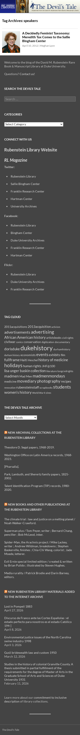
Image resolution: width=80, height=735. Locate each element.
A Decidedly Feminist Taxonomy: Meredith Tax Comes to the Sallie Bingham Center (46, 37)
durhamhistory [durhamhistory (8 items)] (61, 349)
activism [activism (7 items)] (55, 326)
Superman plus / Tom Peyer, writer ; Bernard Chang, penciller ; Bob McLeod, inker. (38, 532)
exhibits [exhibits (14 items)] (54, 355)
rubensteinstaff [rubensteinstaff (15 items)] (27, 387)
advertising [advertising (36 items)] (42, 332)
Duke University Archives (27, 240)
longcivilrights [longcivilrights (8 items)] (65, 371)
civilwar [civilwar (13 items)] (9, 342)
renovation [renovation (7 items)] (10, 387)
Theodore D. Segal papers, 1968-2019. (29, 447)
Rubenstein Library (23, 176)
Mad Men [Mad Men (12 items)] (25, 376)
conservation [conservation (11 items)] (32, 342)
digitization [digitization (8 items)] (48, 342)
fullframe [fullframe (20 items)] (12, 359)
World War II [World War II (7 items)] (38, 392)
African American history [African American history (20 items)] (25, 337)
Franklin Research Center (27, 191)
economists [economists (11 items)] (28, 355)
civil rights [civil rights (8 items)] (67, 337)
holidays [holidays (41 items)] (13, 365)
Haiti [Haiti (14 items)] (23, 360)
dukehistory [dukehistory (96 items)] (36, 348)
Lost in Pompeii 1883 (18, 606)
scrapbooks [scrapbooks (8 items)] (45, 387)
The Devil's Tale (10, 729)
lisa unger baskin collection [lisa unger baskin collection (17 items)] (25, 370)
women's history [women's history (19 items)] (18, 392)
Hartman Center (21, 199)
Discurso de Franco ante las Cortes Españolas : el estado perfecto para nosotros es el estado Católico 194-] (38, 621)
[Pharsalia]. (11, 466)
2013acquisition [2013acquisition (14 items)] (39, 326)
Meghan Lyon (47, 45)
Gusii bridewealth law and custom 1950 (30, 652)
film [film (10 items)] (63, 355)
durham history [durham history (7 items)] (12, 355)
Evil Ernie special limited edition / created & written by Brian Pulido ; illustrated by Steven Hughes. (38, 563)
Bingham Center (21, 233)
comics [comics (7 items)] (19, 342)
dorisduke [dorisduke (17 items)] (12, 349)
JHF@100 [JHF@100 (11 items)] (48, 366)
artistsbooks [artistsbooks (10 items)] (53, 337)
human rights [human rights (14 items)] (32, 366)
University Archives (24, 206)
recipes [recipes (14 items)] (66, 381)
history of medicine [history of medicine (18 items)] (53, 360)
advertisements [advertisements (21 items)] (17, 332)
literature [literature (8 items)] (51, 371)
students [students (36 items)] (62, 387)
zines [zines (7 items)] (48, 392)
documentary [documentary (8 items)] (62, 342)
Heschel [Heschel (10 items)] (33, 360)
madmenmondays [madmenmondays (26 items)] (49, 375)
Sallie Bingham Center (25, 184)
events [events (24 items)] (42, 354)
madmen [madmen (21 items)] (11, 376)
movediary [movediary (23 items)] (26, 381)
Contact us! (27, 74)
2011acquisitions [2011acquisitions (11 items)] (15, 326)
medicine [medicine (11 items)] (10, 381)
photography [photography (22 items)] (48, 381)
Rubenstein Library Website (30, 149)
